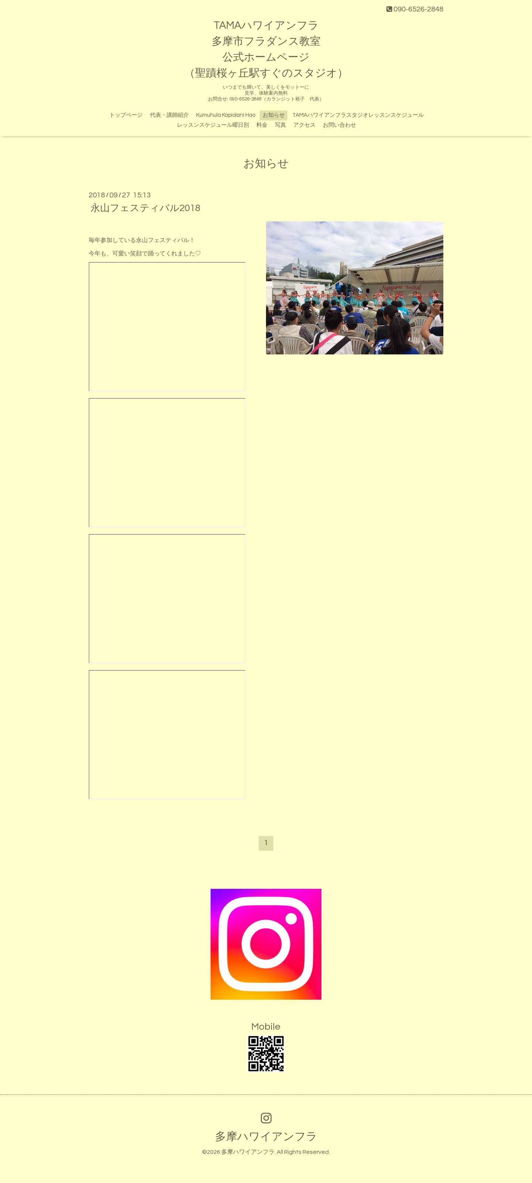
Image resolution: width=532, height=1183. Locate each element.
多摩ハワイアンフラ (266, 1136)
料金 (261, 125)
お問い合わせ (339, 125)
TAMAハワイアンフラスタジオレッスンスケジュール (358, 115)
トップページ (126, 115)
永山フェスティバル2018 (145, 208)
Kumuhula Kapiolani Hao (225, 115)
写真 (280, 125)
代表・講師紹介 (169, 115)
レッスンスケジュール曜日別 (213, 125)
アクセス (304, 125)
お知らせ (274, 115)
